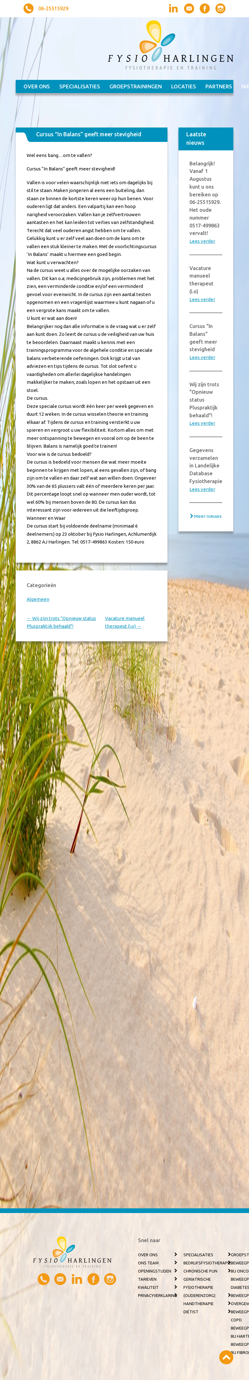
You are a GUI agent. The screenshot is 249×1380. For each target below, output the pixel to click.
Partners (218, 86)
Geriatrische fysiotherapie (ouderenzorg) (199, 1287)
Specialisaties (79, 86)
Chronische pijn (200, 1271)
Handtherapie (198, 1303)
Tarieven (147, 1279)
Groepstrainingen (135, 86)
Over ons (37, 86)
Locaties (183, 86)
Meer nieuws (208, 516)
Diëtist (191, 1312)
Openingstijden (154, 1271)
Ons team (148, 1263)
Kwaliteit (148, 1287)
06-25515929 (53, 8)
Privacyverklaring (157, 1295)
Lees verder (202, 241)
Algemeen (38, 599)
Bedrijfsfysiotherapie (207, 1263)
